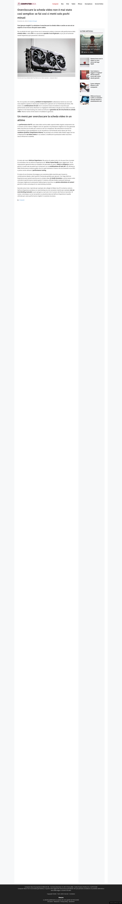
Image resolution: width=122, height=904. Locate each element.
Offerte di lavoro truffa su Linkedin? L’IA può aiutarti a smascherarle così (96, 98)
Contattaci (72, 894)
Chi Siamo (50, 901)
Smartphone (88, 4)
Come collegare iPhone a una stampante (95, 85)
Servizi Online (99, 4)
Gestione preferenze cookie (115, 902)
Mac (62, 4)
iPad (67, 4)
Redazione (57, 901)
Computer (55, 4)
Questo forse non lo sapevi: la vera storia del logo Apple (96, 61)
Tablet (73, 4)
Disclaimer (72, 901)
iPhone (80, 4)
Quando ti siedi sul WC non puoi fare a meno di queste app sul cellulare (91, 46)
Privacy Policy (64, 901)
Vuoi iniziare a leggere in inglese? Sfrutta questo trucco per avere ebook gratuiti (96, 74)
